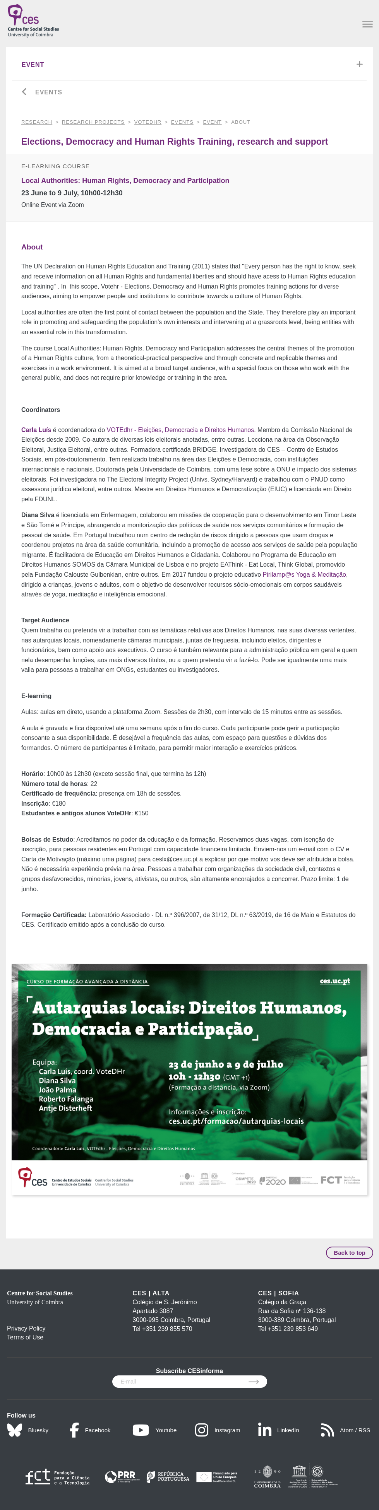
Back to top (349, 1252)
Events (48, 92)
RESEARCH (36, 122)
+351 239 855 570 (167, 1329)
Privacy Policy (26, 1328)
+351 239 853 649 (293, 1329)
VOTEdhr (148, 122)
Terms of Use (25, 1337)
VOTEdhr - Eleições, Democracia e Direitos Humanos (180, 430)
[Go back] (24, 93)
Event (33, 64)
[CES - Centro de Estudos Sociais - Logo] (33, 19)
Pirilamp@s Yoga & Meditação (304, 574)
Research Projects (93, 122)
